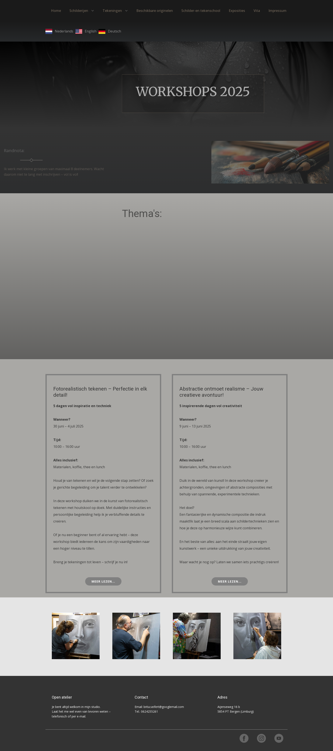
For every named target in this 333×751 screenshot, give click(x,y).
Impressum (277, 10)
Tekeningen (112, 10)
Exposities (237, 10)
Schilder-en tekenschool (200, 10)
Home (56, 10)
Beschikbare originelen (154, 10)
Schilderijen (78, 10)
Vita (257, 10)
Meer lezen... (103, 581)
